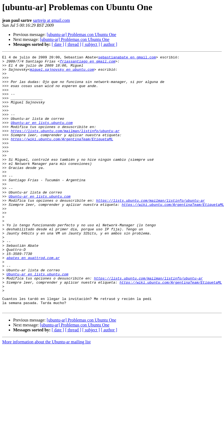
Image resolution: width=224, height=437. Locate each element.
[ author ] (109, 44)
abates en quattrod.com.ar (33, 298)
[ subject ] (91, 44)
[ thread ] (73, 44)
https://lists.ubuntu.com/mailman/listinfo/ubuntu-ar (65, 146)
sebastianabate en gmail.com (127, 57)
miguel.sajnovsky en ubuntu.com (62, 72)
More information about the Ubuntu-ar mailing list (46, 392)
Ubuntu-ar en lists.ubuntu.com (41, 136)
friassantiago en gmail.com (87, 62)
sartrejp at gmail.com (51, 20)
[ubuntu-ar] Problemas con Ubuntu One (81, 34)
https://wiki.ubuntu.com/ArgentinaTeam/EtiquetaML (62, 156)
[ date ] (58, 44)
